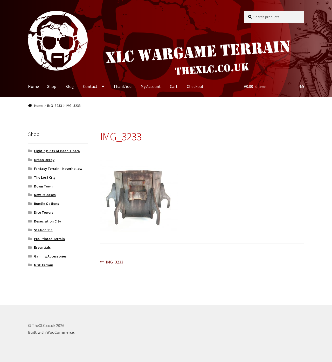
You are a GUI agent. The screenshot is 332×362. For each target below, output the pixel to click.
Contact (90, 86)
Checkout (195, 86)
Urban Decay (44, 159)
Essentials (42, 247)
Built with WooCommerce (51, 332)
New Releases (45, 194)
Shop (51, 86)
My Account (151, 86)
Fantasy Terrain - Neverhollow (58, 168)
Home (33, 86)
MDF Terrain (43, 265)
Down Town (43, 186)
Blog (69, 86)
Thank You (122, 86)
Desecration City (47, 221)
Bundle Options (46, 203)
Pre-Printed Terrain (49, 238)
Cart (174, 86)
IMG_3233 (54, 105)
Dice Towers (43, 212)
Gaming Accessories (50, 256)
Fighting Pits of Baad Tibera (57, 151)
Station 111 (43, 230)
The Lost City (45, 177)
